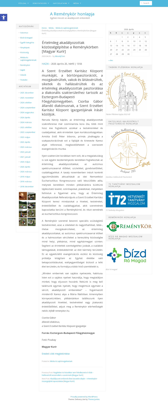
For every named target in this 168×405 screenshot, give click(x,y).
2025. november (27, 97)
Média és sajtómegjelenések (28, 58)
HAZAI (45, 63)
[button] (3, 17)
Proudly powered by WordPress (84, 396)
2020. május (25, 162)
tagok (22, 70)
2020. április (25, 167)
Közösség (24, 52)
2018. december (27, 186)
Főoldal (22, 3)
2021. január (25, 157)
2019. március (26, 181)
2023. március (26, 147)
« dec (111, 60)
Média (76, 3)
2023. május (25, 137)
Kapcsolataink (60, 3)
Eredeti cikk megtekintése (56, 353)
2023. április (25, 142)
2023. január (25, 152)
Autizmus (24, 32)
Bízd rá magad (26, 37)
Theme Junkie (93, 399)
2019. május (25, 176)
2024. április (25, 117)
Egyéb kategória (27, 42)
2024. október (26, 102)
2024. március (26, 122)
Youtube (23, 80)
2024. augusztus (27, 112)
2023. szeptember (27, 132)
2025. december (27, 92)
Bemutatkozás (40, 3)
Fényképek (25, 47)
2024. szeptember (27, 107)
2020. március (26, 171)
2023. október (26, 127)
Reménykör (25, 65)
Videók (23, 75)
